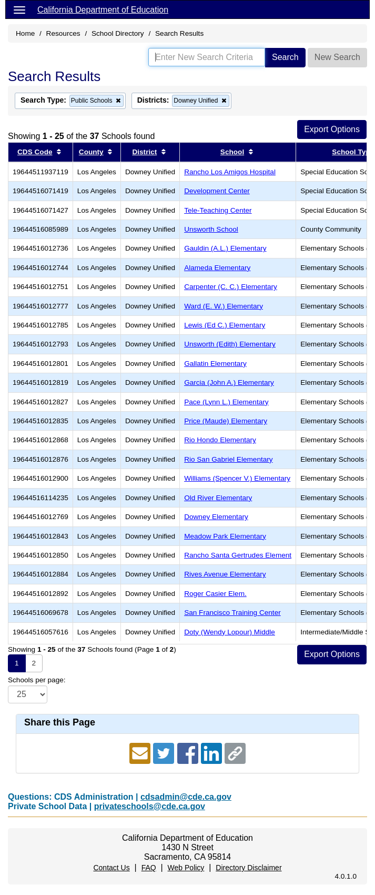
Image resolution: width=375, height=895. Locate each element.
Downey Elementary (216, 517)
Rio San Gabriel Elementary (228, 459)
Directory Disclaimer (248, 867)
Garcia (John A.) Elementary (229, 382)
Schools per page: (37, 680)
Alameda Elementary (217, 268)
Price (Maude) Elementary (225, 421)
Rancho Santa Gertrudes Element (237, 555)
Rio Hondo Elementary (220, 440)
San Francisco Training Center (232, 612)
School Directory (118, 33)
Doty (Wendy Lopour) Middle (229, 632)
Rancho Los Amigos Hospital (230, 172)
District (144, 152)
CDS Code (34, 152)
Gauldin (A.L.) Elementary (225, 248)
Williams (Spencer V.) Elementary (237, 478)
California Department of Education (102, 9)
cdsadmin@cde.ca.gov (185, 796)
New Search (337, 57)
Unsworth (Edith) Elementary (230, 344)
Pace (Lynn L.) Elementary (226, 402)
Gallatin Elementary (215, 363)
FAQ (148, 867)
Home (25, 33)
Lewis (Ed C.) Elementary (224, 325)
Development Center (217, 191)
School (232, 152)
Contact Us (111, 867)
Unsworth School (211, 229)
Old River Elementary (218, 498)
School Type (353, 152)
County (91, 152)
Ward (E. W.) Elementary (223, 306)
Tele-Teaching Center (217, 210)
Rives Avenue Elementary (225, 574)
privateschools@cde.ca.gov (149, 806)
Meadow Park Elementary (225, 536)
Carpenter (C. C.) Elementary (230, 287)
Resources (63, 33)
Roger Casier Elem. (215, 594)
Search (285, 57)
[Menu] (19, 9)
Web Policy (186, 867)
